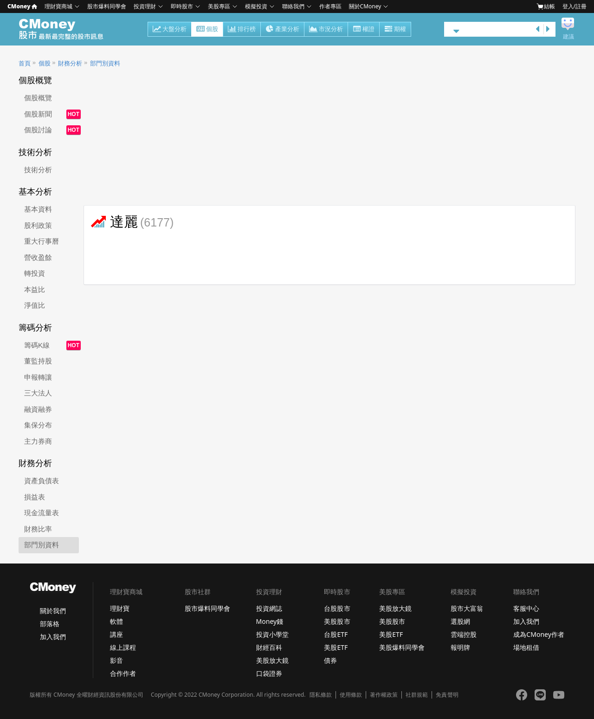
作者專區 (330, 6)
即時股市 (182, 6)
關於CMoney (365, 6)
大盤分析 (170, 30)
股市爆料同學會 (106, 6)
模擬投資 (256, 6)
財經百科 (269, 647)
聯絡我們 (293, 6)
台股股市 (337, 608)
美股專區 (219, 6)
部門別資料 (105, 63)
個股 (207, 30)
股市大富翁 (467, 608)
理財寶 (119, 608)
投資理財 (145, 6)
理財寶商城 (58, 6)
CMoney (22, 6)
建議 (568, 36)
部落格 (49, 623)
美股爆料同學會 (402, 647)
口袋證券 (269, 673)
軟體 (116, 621)
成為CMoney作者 (538, 634)
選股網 (460, 621)
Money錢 (270, 621)
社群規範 (417, 695)
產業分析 (282, 30)
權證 (363, 30)
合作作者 (123, 673)
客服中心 (526, 608)
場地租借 (526, 647)
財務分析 (70, 63)
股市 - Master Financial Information (66, 29)
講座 (116, 634)
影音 (116, 660)
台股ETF (336, 634)
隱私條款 (321, 695)
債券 (330, 660)
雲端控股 (464, 634)
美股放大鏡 (272, 660)
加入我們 (53, 636)
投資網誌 (269, 608)
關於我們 (53, 610)
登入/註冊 (574, 6)
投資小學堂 (272, 634)
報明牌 (460, 647)
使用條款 (351, 695)
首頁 (25, 63)
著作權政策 (384, 695)
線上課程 (123, 647)
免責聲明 (447, 695)
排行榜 (242, 30)
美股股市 (337, 621)
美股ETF (336, 647)
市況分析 (326, 30)
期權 (395, 30)
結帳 (545, 6)
